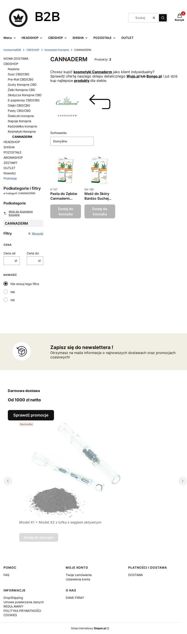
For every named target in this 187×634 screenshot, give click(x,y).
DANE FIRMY (75, 597)
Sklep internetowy (88, 628)
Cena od (9, 253)
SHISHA (9, 147)
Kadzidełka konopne (22, 126)
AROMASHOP (13, 157)
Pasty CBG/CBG (19, 110)
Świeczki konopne (21, 116)
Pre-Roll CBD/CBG (20, 79)
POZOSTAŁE (12, 152)
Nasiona (13, 69)
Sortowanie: (58, 133)
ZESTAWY (10, 163)
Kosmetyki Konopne (57, 49)
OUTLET (9, 168)
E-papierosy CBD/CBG (23, 100)
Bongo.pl (154, 76)
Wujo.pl (133, 76)
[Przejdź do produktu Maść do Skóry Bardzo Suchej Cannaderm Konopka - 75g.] (99, 170)
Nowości (9, 173)
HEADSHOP (11, 142)
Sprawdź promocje (31, 415)
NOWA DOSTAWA (15, 58)
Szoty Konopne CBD (22, 84)
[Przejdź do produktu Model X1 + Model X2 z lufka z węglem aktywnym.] (73, 469)
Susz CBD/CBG (18, 74)
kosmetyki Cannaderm (93, 72)
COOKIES (10, 615)
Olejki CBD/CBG (19, 105)
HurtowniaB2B (12, 49)
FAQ (6, 575)
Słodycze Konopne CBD (25, 95)
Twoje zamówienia (79, 575)
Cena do (33, 253)
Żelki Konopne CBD (21, 90)
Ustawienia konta (78, 579)
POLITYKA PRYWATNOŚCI (22, 611)
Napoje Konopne (19, 121)
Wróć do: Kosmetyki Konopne (18, 213)
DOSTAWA (135, 575)
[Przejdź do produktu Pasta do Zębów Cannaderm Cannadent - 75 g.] (65, 170)
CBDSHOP (32, 49)
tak (12, 292)
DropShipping (13, 597)
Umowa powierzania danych (23, 602)
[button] (163, 17)
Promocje (10, 178)
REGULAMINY (13, 606)
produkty (81, 80)
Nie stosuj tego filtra (24, 284)
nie (12, 300)
